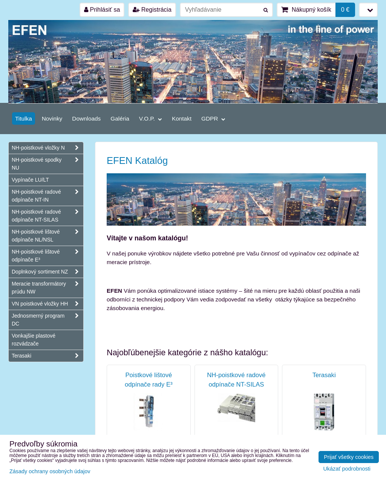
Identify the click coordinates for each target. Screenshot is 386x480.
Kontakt (181, 118)
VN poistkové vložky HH (47, 304)
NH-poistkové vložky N (47, 148)
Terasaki (47, 356)
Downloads (86, 118)
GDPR (213, 118)
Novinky (52, 118)
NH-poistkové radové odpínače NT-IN (47, 196)
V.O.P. (150, 118)
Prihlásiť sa (102, 9)
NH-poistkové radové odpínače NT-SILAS (47, 216)
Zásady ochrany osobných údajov (49, 471)
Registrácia (152, 9)
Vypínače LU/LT (30, 180)
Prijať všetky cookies (349, 457)
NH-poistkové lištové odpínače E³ (47, 256)
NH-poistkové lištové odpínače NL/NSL (47, 236)
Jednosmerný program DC (47, 320)
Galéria (119, 118)
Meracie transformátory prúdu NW (47, 288)
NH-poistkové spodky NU (47, 164)
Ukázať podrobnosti (346, 469)
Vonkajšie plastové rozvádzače (33, 340)
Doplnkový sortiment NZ (47, 272)
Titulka (23, 118)
